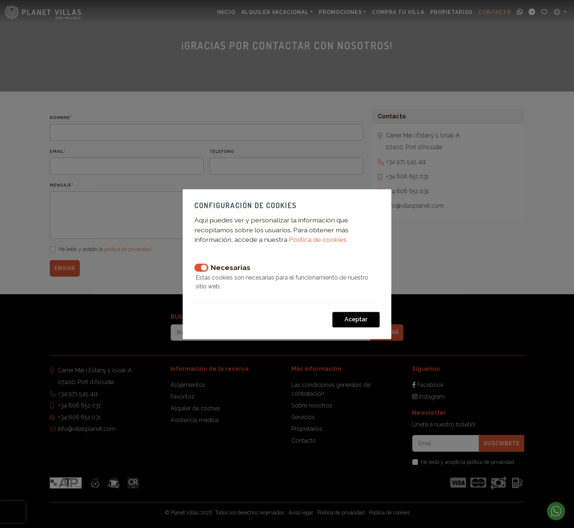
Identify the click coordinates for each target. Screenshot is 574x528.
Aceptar (356, 319)
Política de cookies (318, 240)
